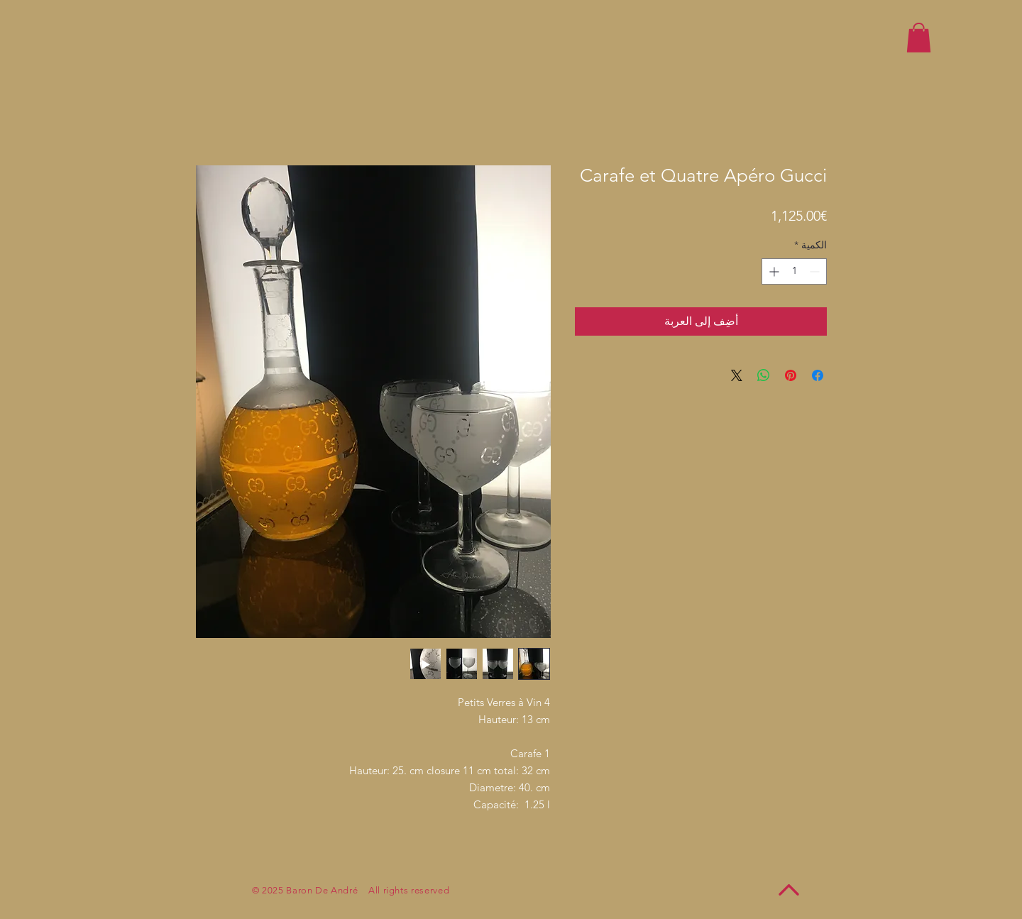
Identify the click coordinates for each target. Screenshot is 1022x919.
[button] (918, 38)
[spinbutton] (794, 271)
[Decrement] (816, 271)
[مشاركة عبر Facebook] (817, 375)
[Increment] (772, 271)
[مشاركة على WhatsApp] (763, 375)
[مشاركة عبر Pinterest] (790, 375)
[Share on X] (736, 375)
